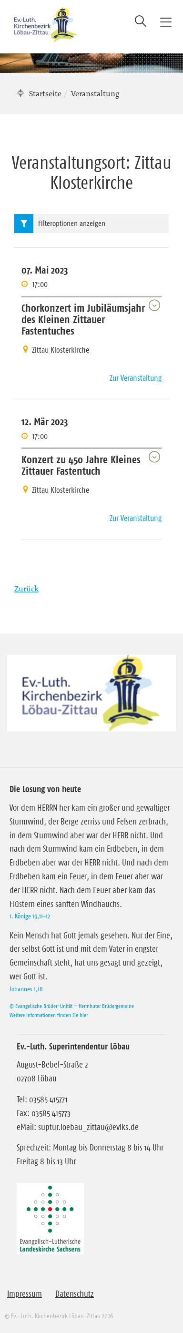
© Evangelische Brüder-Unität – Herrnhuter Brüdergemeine (72, 1005)
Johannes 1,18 (26, 989)
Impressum (24, 1294)
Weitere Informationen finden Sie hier (49, 1014)
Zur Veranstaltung (136, 378)
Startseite (45, 93)
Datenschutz (74, 1294)
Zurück (26, 588)
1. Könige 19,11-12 (30, 916)
